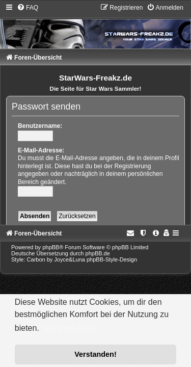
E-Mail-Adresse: (41, 150)
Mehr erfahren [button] (68, 328)
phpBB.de (98, 253)
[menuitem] (27, 7)
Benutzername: (40, 125)
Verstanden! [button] (95, 354)
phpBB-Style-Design (112, 259)
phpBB (50, 247)
